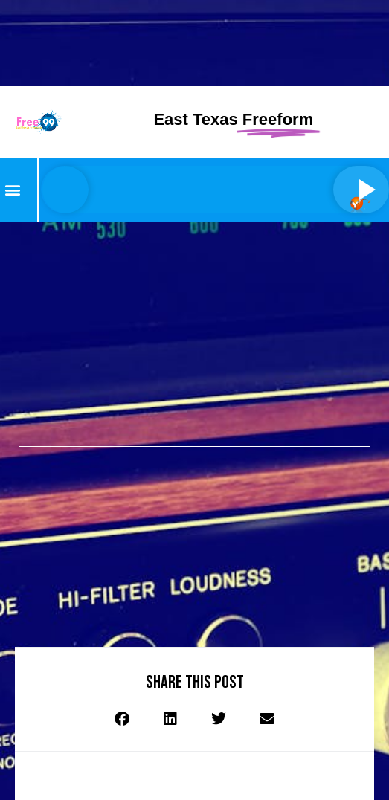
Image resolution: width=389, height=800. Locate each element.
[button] (12, 189)
